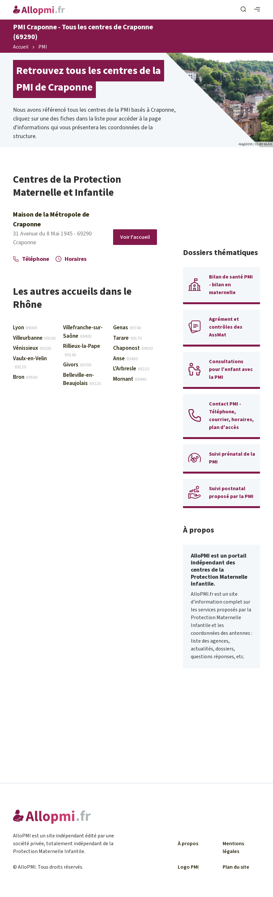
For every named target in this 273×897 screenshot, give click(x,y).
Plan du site (236, 867)
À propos (188, 843)
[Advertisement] (221, 205)
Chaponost (133, 348)
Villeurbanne (34, 338)
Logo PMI (188, 867)
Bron (25, 377)
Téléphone (31, 259)
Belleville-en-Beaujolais (82, 379)
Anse (125, 359)
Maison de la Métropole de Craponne (51, 219)
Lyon (25, 328)
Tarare (127, 338)
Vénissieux (32, 348)
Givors (77, 365)
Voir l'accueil (135, 237)
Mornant (129, 379)
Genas (127, 328)
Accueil (21, 47)
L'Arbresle (131, 369)
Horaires (71, 259)
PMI (42, 47)
